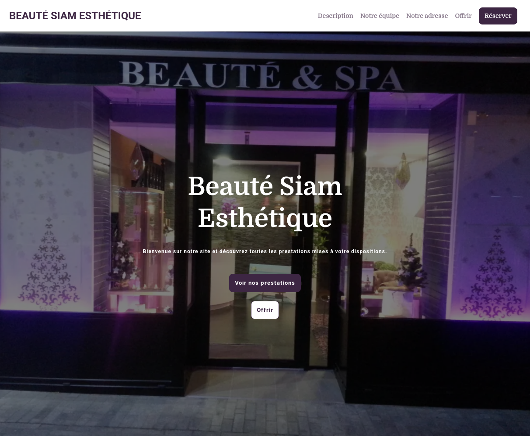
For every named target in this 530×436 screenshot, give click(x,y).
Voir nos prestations (265, 282)
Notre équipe (379, 15)
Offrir (463, 15)
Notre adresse (427, 15)
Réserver (498, 15)
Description (335, 15)
